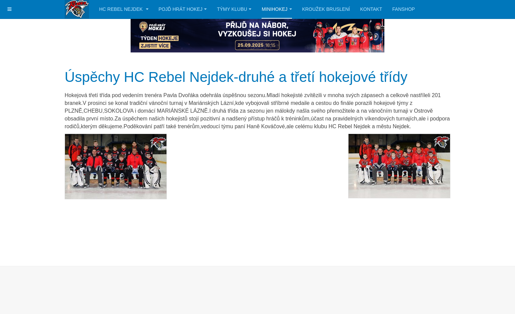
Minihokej (277, 9)
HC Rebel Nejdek (124, 9)
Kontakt (371, 9)
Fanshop (403, 9)
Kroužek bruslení (326, 9)
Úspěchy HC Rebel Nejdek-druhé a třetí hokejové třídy (236, 77)
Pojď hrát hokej (183, 9)
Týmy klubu (234, 9)
